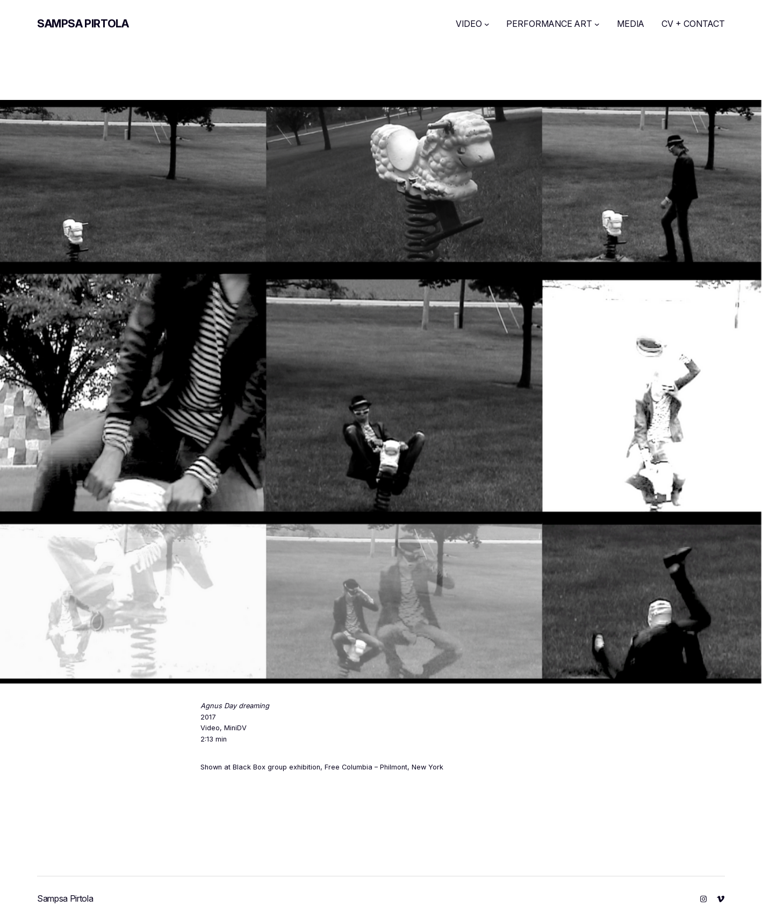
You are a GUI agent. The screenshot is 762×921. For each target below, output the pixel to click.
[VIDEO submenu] (487, 24)
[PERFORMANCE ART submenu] (597, 24)
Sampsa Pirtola (82, 23)
